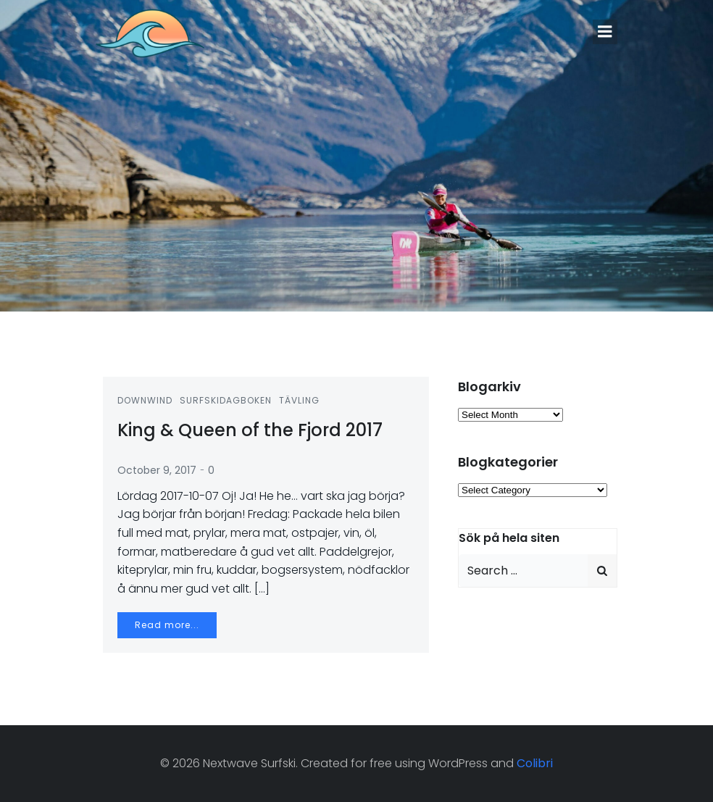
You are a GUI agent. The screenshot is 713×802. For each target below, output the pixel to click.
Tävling (299, 400)
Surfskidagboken (226, 400)
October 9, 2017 (156, 470)
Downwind (144, 400)
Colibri (535, 763)
